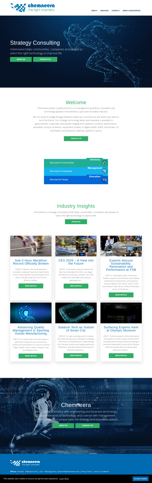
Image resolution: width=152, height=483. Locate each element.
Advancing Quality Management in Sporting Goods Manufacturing (31, 330)
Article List (76, 221)
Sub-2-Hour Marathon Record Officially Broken (31, 262)
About (94, 11)
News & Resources (131, 11)
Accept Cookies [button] (140, 479)
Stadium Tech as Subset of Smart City (76, 328)
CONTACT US (45, 59)
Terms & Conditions (101, 471)
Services (104, 11)
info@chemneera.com (70, 471)
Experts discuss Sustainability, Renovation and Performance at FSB (121, 265)
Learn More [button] (64, 479)
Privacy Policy (86, 471)
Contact (116, 11)
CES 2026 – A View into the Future (76, 262)
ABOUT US (21, 59)
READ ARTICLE (31, 286)
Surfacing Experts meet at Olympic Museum (121, 328)
